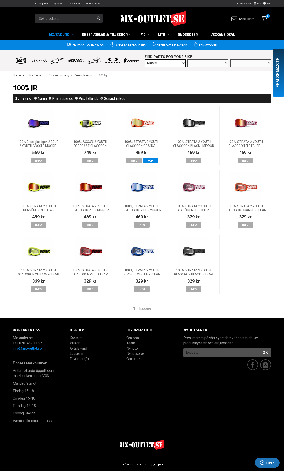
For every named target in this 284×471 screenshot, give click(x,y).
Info (38, 160)
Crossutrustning (59, 75)
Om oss (132, 338)
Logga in (76, 353)
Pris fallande (87, 98)
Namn (40, 98)
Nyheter (58, 3)
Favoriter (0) (79, 359)
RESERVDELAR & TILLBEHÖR (106, 34)
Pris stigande (61, 98)
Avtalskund (78, 348)
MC (144, 34)
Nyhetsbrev (242, 18)
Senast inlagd (112, 98)
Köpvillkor (74, 3)
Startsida (18, 75)
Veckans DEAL (223, 34)
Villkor (75, 343)
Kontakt (76, 338)
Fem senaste (277, 73)
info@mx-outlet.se (27, 348)
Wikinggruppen (153, 464)
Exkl (267, 3)
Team (130, 343)
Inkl (258, 3)
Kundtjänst (41, 3)
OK (265, 352)
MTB (163, 34)
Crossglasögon (83, 75)
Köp (150, 160)
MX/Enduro (61, 34)
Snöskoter (190, 34)
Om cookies (135, 359)
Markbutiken (93, 3)
